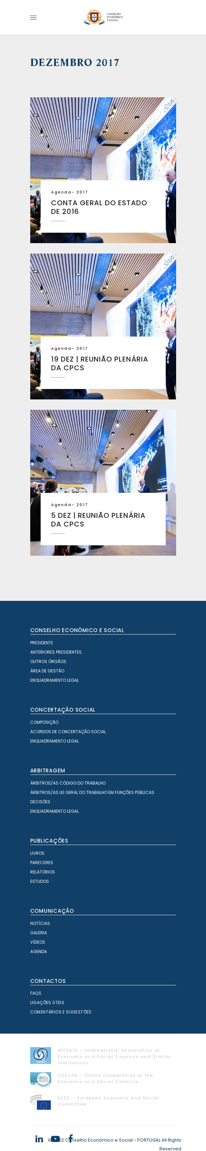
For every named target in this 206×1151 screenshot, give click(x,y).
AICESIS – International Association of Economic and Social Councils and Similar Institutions (115, 1057)
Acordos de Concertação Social (68, 732)
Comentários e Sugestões (61, 1012)
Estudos (39, 881)
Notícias (40, 923)
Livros (37, 853)
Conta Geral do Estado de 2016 (99, 207)
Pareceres (41, 863)
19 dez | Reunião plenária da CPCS (99, 363)
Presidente (41, 643)
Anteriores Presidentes (56, 652)
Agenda (61, 192)
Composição (44, 722)
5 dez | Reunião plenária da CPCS (98, 520)
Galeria (38, 933)
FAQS (36, 993)
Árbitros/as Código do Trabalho (68, 783)
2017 (82, 192)
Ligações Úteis (47, 1002)
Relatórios (42, 872)
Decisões (40, 802)
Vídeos (37, 942)
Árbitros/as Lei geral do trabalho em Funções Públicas (92, 792)
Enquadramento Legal (54, 680)
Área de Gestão (47, 671)
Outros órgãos (48, 661)
